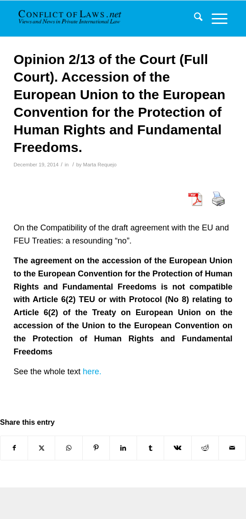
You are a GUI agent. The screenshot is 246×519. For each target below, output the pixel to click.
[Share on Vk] (177, 448)
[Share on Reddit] (205, 448)
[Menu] (215, 18)
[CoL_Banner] (71, 18)
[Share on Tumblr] (150, 448)
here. (92, 371)
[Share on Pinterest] (96, 448)
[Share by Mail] (232, 448)
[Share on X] (41, 448)
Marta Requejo (100, 164)
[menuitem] (194, 18)
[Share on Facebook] (14, 448)
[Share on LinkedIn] (123, 448)
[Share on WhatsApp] (68, 448)
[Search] (194, 18)
